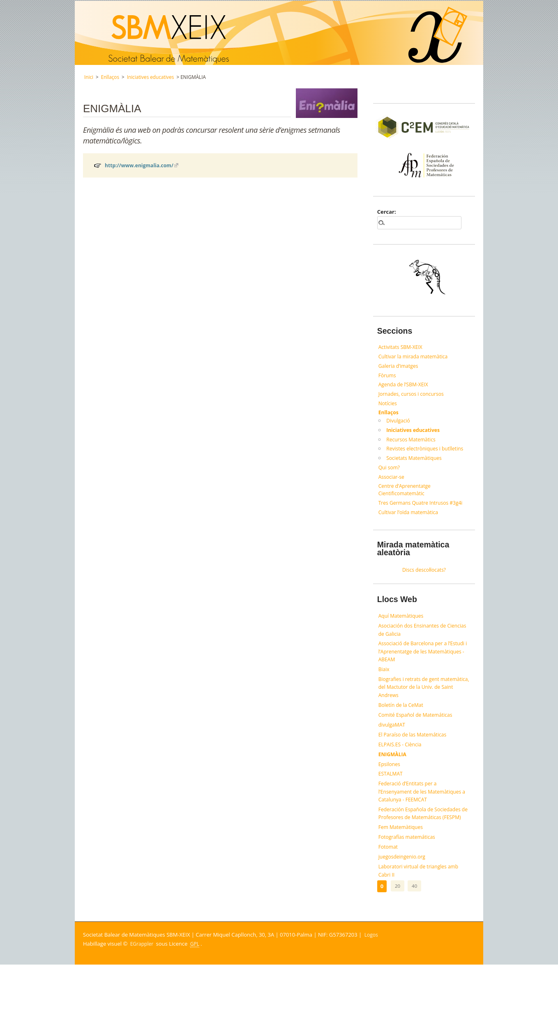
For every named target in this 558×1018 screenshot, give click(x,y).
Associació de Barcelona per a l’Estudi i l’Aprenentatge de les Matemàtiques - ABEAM (415, 668)
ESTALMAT (391, 805)
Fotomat (388, 896)
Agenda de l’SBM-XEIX (405, 387)
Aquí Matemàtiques (402, 628)
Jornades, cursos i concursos (413, 397)
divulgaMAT (392, 751)
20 (397, 939)
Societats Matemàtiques (416, 465)
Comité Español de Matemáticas (418, 739)
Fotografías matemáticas (409, 886)
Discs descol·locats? (424, 581)
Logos (371, 988)
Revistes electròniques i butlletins (427, 455)
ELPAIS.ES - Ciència (401, 772)
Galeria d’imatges (399, 367)
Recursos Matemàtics (412, 445)
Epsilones (390, 795)
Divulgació (399, 425)
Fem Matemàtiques (402, 875)
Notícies (388, 407)
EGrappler (142, 997)
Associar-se (392, 485)
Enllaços (110, 77)
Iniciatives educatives (150, 77)
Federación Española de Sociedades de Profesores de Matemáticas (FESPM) (422, 855)
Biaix (384, 689)
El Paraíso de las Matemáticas (415, 762)
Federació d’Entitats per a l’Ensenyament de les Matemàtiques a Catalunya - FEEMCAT (423, 825)
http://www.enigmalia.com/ (142, 167)
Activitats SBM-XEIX (402, 347)
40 (414, 939)
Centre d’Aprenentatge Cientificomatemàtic (406, 499)
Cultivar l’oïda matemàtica (410, 522)
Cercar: (386, 211)
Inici (88, 77)
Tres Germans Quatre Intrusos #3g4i (423, 513)
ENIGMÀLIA (393, 783)
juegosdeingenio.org (403, 908)
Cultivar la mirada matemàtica (415, 357)
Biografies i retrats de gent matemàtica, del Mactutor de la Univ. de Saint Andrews (424, 709)
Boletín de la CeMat (402, 729)
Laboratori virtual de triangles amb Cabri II (421, 923)
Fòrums (387, 377)
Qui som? (389, 475)
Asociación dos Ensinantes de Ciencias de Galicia (415, 644)
